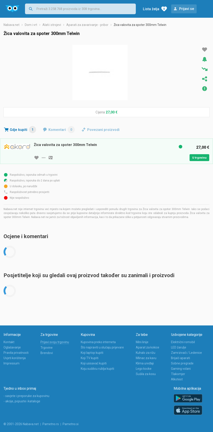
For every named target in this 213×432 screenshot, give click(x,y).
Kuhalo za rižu (145, 352)
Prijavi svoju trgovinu (54, 342)
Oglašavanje (12, 347)
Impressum (11, 363)
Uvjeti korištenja (15, 358)
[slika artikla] (50, 157)
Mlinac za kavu (146, 358)
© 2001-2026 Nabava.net (21, 424)
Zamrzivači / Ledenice (186, 352)
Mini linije (142, 342)
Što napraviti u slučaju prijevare (102, 347)
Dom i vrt (31, 25)
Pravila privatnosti (16, 352)
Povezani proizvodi (103, 130)
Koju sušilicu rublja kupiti (97, 368)
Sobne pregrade (182, 363)
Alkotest (177, 379)
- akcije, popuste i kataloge (22, 401)
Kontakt (9, 342)
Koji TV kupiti (89, 358)
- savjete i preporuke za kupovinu (26, 396)
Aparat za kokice (147, 347)
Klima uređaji (145, 363)
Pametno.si (71, 424)
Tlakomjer (178, 374)
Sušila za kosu (146, 374)
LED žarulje (178, 347)
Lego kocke (144, 368)
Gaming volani (181, 368)
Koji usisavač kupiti (94, 363)
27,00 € (111, 112)
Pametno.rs (50, 424)
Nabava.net (11, 25)
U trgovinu (199, 157)
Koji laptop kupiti (92, 352)
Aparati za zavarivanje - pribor (87, 25)
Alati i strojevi (51, 25)
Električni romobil (183, 342)
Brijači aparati (180, 358)
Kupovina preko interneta (98, 342)
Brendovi (46, 353)
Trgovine (46, 347)
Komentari (61, 129)
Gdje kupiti (23, 129)
